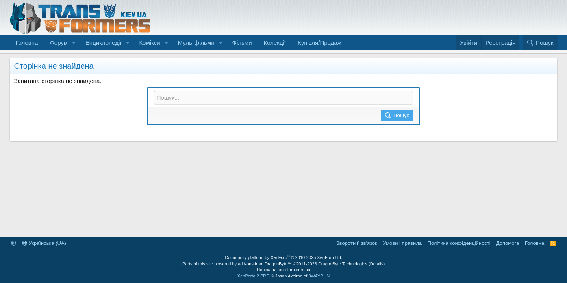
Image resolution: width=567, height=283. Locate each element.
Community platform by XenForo (283, 257)
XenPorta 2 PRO (253, 276)
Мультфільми (196, 42)
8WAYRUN (319, 276)
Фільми (242, 42)
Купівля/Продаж (319, 42)
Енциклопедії (103, 42)
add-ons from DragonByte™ (265, 263)
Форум (59, 42)
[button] (74, 42)
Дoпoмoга (507, 243)
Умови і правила (402, 243)
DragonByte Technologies (342, 263)
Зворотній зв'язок (356, 243)
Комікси (149, 42)
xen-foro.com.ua (294, 269)
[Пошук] (540, 42)
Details (377, 263)
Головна (26, 42)
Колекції (275, 42)
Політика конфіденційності (459, 243)
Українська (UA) (44, 243)
